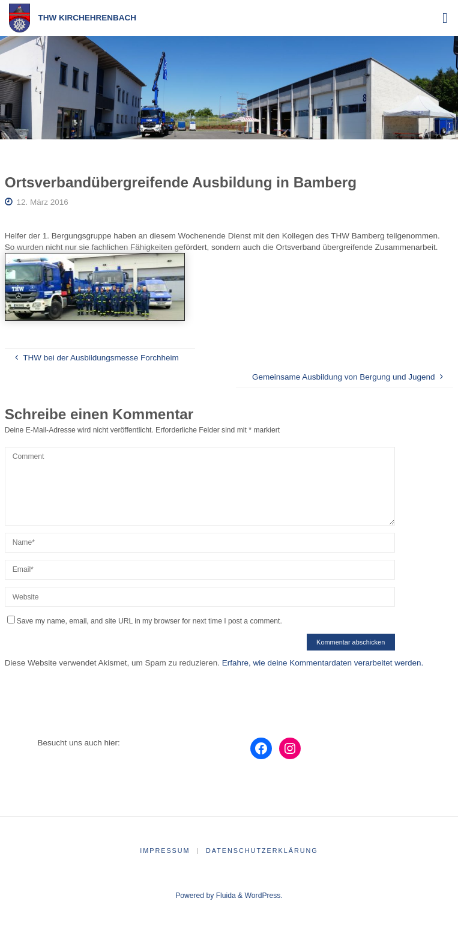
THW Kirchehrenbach (87, 17)
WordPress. (264, 895)
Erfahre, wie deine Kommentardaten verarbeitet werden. (322, 662)
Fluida (224, 895)
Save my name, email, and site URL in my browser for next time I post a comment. (144, 621)
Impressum (165, 850)
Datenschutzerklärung (262, 850)
